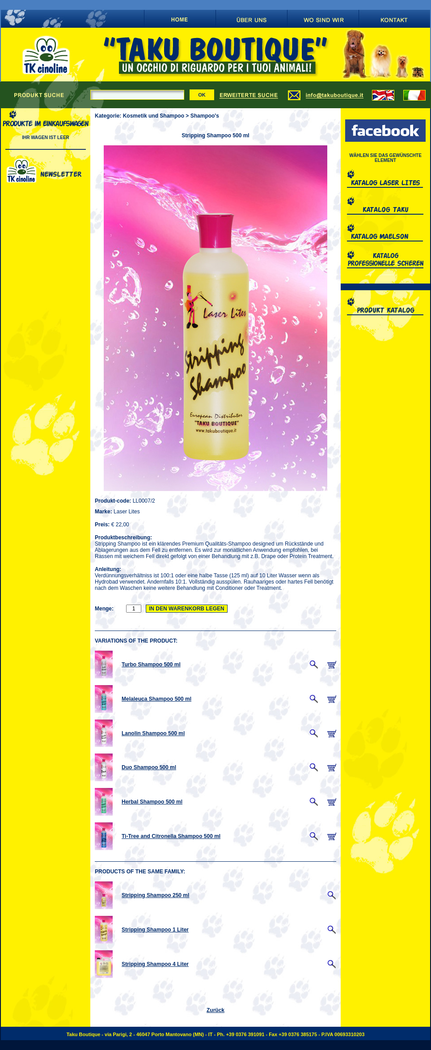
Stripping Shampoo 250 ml (155, 895)
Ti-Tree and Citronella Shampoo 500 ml (171, 836)
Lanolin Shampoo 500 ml (153, 733)
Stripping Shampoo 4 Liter (155, 964)
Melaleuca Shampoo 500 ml (156, 699)
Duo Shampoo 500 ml (149, 767)
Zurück (215, 1010)
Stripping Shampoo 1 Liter (155, 930)
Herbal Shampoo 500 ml (152, 802)
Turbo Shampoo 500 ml (151, 664)
